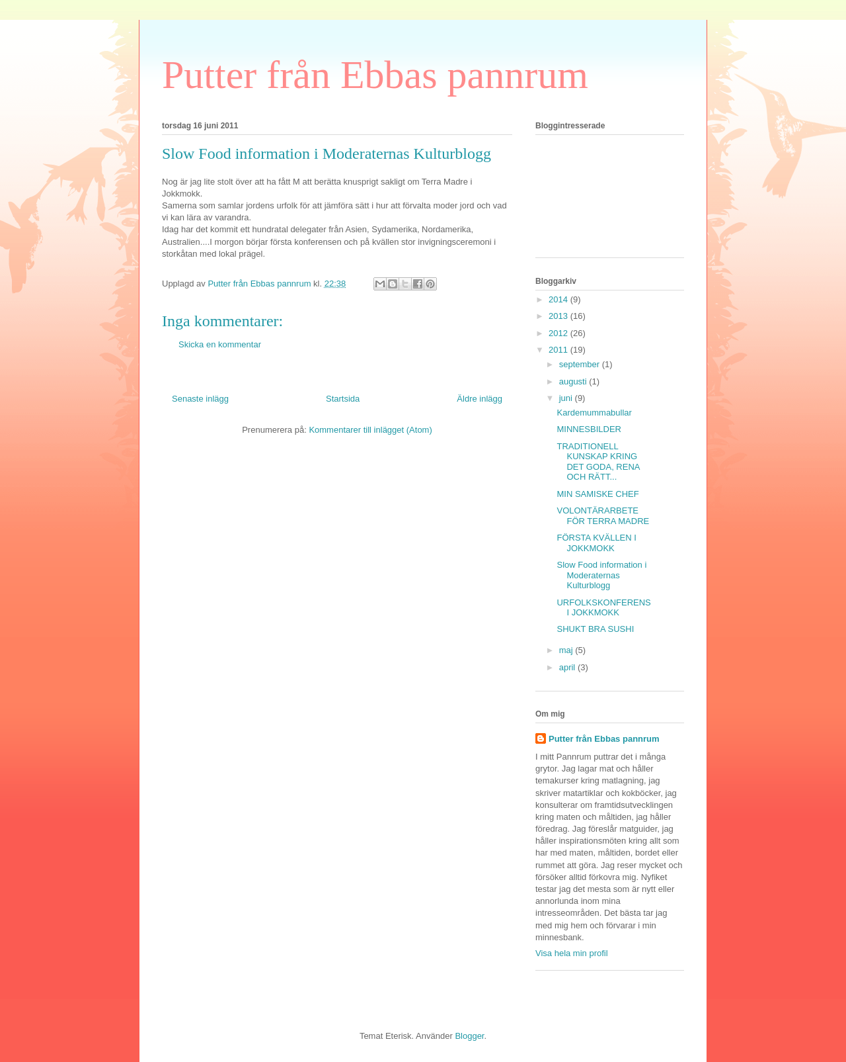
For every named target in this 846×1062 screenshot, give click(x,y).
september (580, 364)
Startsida (343, 399)
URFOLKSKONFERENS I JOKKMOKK (603, 607)
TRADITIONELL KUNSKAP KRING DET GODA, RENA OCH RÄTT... (598, 461)
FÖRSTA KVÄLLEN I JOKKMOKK (596, 543)
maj (567, 650)
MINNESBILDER (589, 429)
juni (567, 398)
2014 (559, 299)
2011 (559, 350)
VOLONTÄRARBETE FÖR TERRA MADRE (603, 516)
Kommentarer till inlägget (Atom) (370, 430)
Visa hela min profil (571, 953)
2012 (559, 333)
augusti (574, 381)
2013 (559, 316)
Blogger (469, 1036)
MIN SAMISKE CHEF (597, 494)
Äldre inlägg (479, 399)
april (568, 667)
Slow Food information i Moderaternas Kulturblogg (601, 575)
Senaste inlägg (200, 399)
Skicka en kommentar (219, 344)
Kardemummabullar (594, 413)
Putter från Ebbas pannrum (375, 75)
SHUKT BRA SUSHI (595, 629)
